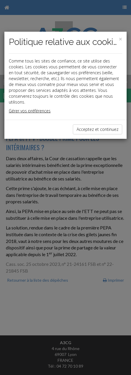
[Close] (120, 39)
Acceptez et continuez (97, 129)
